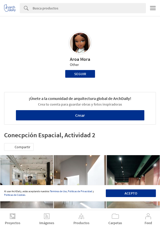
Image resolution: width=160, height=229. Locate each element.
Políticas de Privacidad (80, 191)
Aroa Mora (80, 59)
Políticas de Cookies (14, 195)
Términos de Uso (58, 191)
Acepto (131, 193)
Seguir (80, 74)
